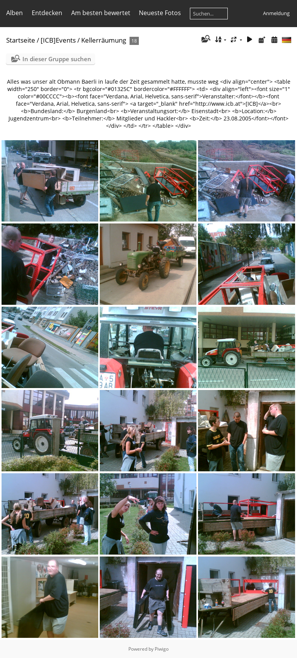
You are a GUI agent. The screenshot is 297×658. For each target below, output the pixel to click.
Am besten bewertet (100, 13)
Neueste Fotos (160, 13)
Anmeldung (276, 13)
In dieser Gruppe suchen (56, 59)
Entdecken (47, 13)
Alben (14, 13)
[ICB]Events (58, 40)
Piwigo (162, 649)
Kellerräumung (103, 40)
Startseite (20, 40)
